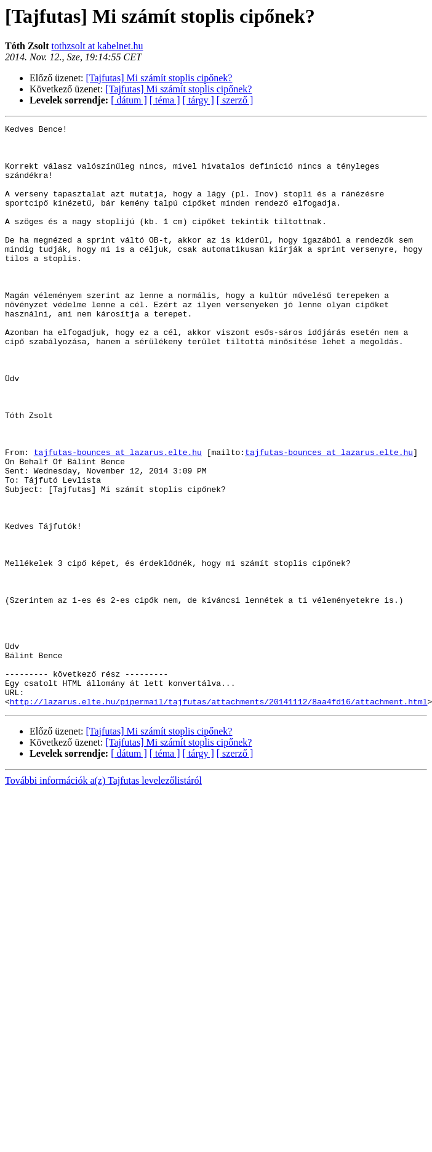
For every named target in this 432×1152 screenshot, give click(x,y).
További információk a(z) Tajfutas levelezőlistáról (103, 897)
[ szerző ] (235, 100)
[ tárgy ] (198, 100)
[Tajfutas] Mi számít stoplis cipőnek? (159, 78)
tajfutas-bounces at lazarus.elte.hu (118, 518)
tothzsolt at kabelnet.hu (97, 46)
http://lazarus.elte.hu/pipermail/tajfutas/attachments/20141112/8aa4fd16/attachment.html (219, 817)
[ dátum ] (129, 100)
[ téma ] (165, 100)
